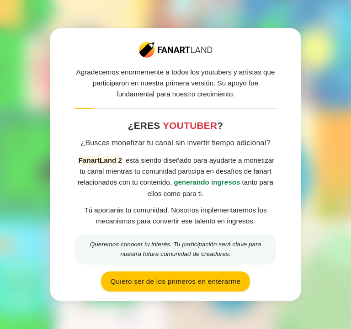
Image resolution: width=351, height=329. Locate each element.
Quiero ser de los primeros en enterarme (175, 281)
